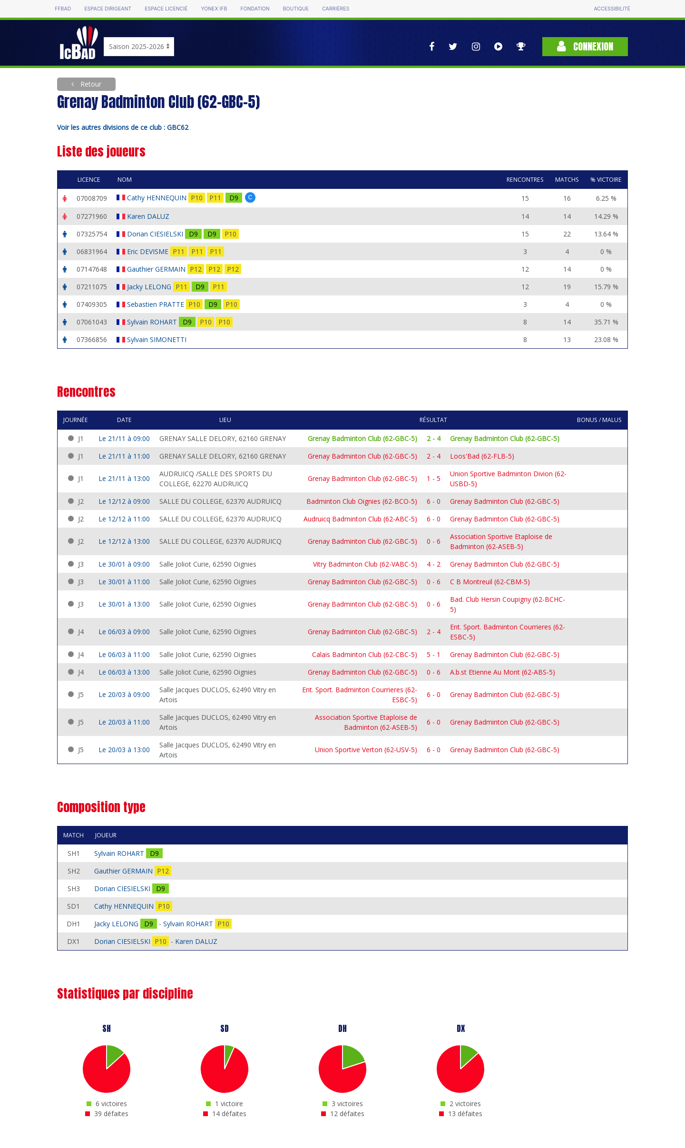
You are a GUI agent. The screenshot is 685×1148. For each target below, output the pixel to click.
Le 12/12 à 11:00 (124, 518)
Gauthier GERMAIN (157, 269)
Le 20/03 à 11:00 (124, 721)
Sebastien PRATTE (156, 304)
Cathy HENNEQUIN (157, 197)
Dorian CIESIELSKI (156, 233)
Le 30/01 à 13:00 (124, 603)
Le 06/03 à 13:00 (124, 672)
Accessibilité (612, 9)
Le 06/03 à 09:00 (124, 631)
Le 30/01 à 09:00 (124, 564)
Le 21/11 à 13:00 (124, 478)
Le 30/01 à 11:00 (124, 581)
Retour (89, 83)
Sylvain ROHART (153, 321)
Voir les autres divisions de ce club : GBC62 (122, 127)
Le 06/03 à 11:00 (124, 654)
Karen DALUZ (149, 216)
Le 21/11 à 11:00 (124, 456)
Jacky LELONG (150, 286)
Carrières (335, 9)
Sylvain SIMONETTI (157, 339)
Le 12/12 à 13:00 (124, 541)
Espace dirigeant (107, 9)
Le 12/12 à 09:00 (124, 501)
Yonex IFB (214, 9)
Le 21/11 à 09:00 (124, 438)
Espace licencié (166, 9)
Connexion (585, 46)
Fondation (254, 9)
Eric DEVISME (148, 251)
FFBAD (63, 9)
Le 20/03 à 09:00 (124, 694)
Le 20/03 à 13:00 (124, 749)
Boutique (296, 9)
